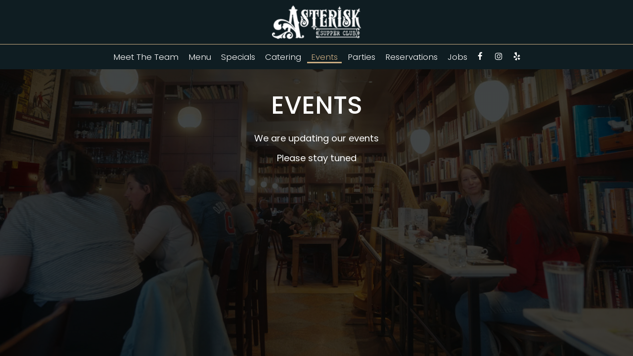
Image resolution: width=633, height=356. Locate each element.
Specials (238, 57)
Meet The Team (146, 57)
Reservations (411, 57)
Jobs (457, 57)
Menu (199, 57)
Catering (283, 57)
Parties (361, 57)
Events (324, 57)
